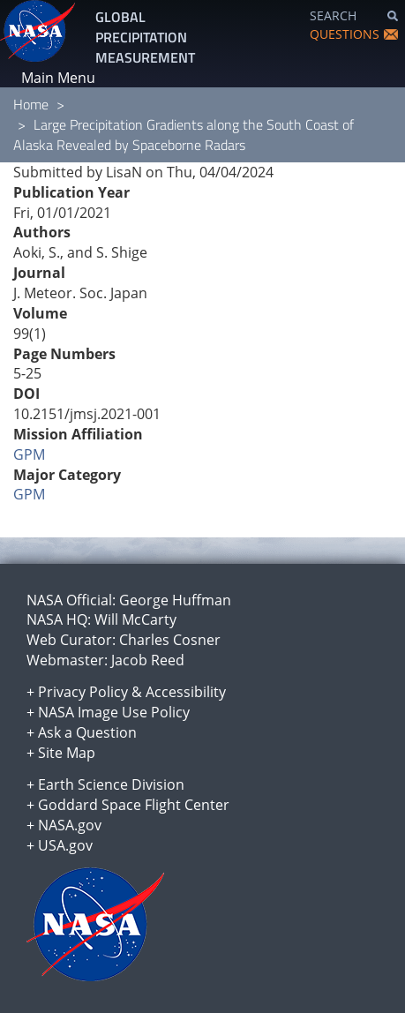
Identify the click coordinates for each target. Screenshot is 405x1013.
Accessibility (186, 692)
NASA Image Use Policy (114, 712)
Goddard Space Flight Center (133, 804)
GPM (29, 454)
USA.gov (65, 845)
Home (31, 104)
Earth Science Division (111, 784)
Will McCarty (135, 619)
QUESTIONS (344, 34)
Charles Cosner (170, 639)
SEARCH (333, 15)
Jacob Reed (147, 660)
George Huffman (175, 600)
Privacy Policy (83, 692)
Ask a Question (87, 732)
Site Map (66, 752)
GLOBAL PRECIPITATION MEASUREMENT (145, 37)
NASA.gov (69, 825)
